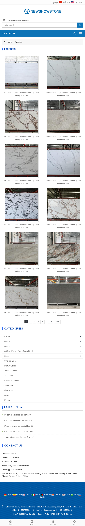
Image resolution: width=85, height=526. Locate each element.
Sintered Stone (10, 361)
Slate (6, 356)
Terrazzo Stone (10, 371)
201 (50, 322)
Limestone (8, 390)
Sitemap (69, 514)
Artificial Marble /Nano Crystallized (18, 351)
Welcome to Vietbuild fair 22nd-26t (18, 420)
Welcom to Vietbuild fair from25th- (18, 415)
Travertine (8, 376)
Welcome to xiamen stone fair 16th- (18, 431)
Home (9, 42)
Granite (7, 341)
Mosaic (7, 400)
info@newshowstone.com (17, 20)
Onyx (6, 395)
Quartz (7, 346)
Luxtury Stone (10, 366)
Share (10, 522)
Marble (7, 336)
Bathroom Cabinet (11, 380)
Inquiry (53, 522)
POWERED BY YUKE (57, 514)
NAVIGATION (8, 33)
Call (32, 522)
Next (57, 322)
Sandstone (8, 385)
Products (18, 42)
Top (74, 522)
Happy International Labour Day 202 (19, 437)
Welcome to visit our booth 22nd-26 (18, 426)
